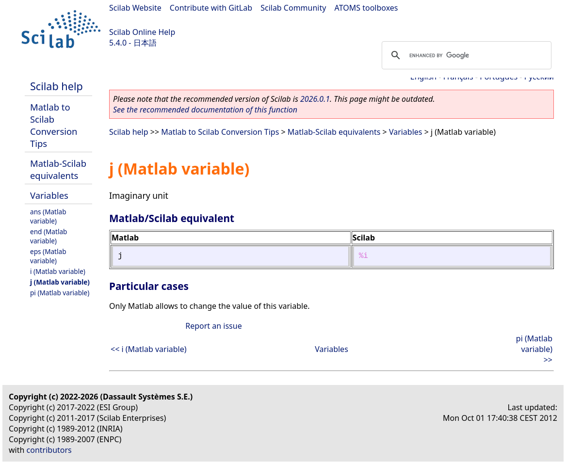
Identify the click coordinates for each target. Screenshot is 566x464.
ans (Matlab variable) (48, 216)
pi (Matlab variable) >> (534, 349)
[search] (465, 55)
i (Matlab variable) (57, 271)
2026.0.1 (315, 99)
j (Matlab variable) (60, 282)
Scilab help (56, 86)
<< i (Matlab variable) (149, 349)
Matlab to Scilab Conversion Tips (53, 125)
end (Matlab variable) (48, 236)
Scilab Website (135, 7)
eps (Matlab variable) (48, 256)
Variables (49, 195)
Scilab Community (293, 7)
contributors (49, 450)
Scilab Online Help (142, 32)
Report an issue (213, 325)
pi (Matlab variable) (59, 292)
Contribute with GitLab (211, 7)
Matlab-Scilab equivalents (58, 169)
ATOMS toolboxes (366, 7)
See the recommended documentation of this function (205, 109)
